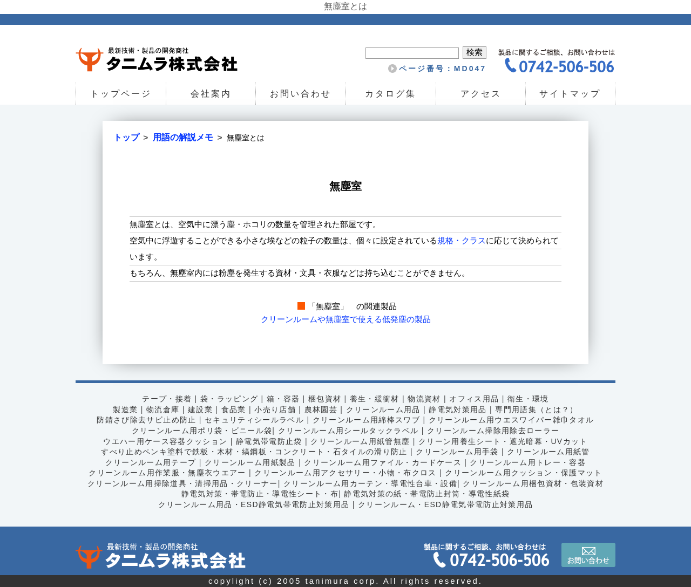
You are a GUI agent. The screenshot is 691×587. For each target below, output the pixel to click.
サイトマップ (570, 93)
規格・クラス (461, 240)
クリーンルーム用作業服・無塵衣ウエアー (166, 472)
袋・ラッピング (229, 398)
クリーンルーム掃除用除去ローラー (494, 430)
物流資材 (425, 398)
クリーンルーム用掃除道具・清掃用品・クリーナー (181, 483)
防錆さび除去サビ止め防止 (146, 419)
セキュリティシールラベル (254, 419)
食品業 (233, 409)
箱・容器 (283, 398)
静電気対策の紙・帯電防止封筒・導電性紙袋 (427, 493)
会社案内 (210, 93)
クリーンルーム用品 (383, 409)
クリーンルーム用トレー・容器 (528, 462)
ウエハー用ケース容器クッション (165, 440)
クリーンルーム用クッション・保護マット (524, 472)
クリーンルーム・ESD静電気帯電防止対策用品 (446, 504)
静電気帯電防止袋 (268, 440)
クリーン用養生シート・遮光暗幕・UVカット (504, 440)
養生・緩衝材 (374, 398)
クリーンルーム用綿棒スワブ (367, 419)
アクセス (480, 93)
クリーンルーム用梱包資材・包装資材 (534, 483)
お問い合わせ (300, 93)
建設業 (199, 409)
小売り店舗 (275, 409)
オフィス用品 (474, 398)
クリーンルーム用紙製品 (249, 462)
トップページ (121, 93)
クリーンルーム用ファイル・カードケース (383, 462)
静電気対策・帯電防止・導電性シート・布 (260, 493)
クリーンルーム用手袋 (457, 451)
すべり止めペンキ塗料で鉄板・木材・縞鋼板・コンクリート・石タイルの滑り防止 (254, 451)
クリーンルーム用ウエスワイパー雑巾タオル (512, 419)
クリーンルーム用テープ (149, 462)
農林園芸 (320, 409)
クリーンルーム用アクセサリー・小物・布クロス (345, 472)
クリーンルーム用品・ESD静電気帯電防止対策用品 (253, 504)
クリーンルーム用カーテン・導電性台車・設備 (370, 483)
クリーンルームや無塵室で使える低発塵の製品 (346, 319)
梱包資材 (325, 398)
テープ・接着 (166, 398)
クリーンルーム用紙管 (549, 451)
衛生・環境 (529, 398)
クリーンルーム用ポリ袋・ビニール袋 (201, 430)
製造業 (124, 409)
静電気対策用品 (458, 409)
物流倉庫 (162, 409)
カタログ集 (390, 93)
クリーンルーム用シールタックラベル (348, 430)
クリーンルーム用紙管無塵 (360, 440)
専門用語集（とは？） (537, 409)
